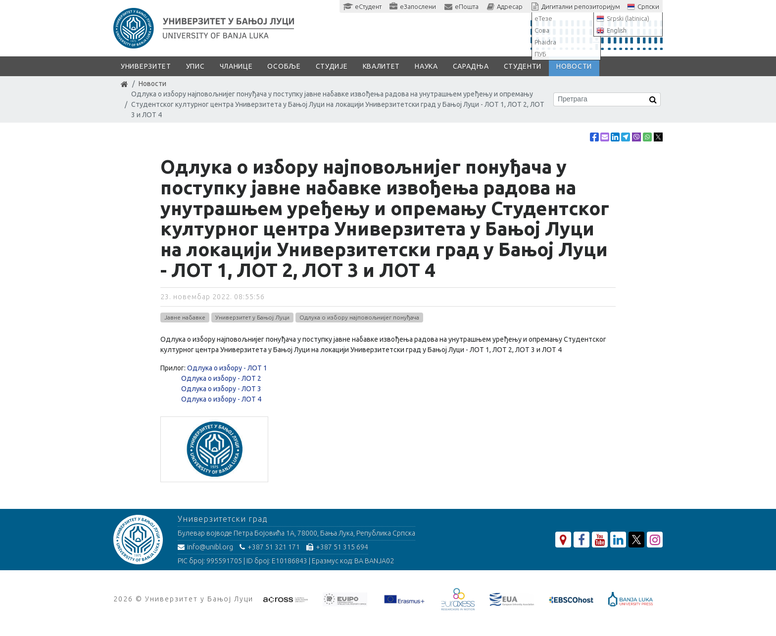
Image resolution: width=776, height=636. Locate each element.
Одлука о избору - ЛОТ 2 (221, 378)
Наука (426, 66)
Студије (332, 66)
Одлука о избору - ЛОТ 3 (221, 389)
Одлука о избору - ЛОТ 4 (221, 399)
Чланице (236, 66)
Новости (574, 66)
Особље (283, 66)
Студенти (523, 66)
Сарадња (471, 66)
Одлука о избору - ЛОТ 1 (227, 368)
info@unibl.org (205, 547)
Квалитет (381, 66)
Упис (195, 66)
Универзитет (146, 66)
